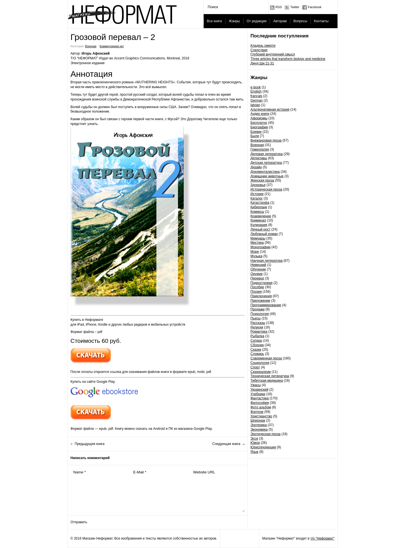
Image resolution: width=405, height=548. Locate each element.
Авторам (280, 21)
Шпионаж (258, 420)
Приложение (260, 301)
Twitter (294, 7)
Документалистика (265, 172)
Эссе (254, 438)
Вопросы (300, 21)
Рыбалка (257, 336)
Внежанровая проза (266, 140)
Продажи (258, 309)
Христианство (261, 416)
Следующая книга (226, 444)
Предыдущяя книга (90, 444)
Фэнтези (257, 412)
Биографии (259, 127)
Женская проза (262, 180)
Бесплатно (259, 123)
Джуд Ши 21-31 (262, 63)
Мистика (257, 243)
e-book (256, 87)
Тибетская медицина (267, 381)
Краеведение (261, 216)
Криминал (258, 220)
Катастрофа (260, 203)
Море (255, 252)
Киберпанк (259, 207)
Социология (260, 363)
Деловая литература (267, 154)
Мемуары (258, 238)
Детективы (259, 158)
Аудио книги (260, 114)
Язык (254, 452)
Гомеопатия (260, 149)
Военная (257, 145)
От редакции (256, 21)
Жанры (234, 21)
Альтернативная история (270, 109)
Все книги (214, 21)
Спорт (255, 367)
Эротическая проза (266, 434)
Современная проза (266, 358)
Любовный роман (264, 234)
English (256, 91)
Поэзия (256, 292)
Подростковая (262, 283)
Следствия (259, 50)
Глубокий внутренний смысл (273, 54)
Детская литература (266, 163)
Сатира (256, 341)
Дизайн (256, 167)
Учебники (258, 394)
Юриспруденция (263, 447)
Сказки (256, 350)
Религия (257, 327)
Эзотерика (259, 425)
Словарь (257, 354)
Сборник (257, 345)
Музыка (256, 256)
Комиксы (257, 212)
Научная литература (267, 261)
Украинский (260, 390)
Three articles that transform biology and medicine (288, 59)
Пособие (257, 287)
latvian (255, 105)
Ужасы (256, 385)
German (257, 100)
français (256, 96)
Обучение (258, 269)
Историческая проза (266, 189)
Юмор (255, 443)
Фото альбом (261, 407)
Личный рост (261, 229)
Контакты (321, 21)
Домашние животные (267, 176)
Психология (260, 314)
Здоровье (258, 185)
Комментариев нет (112, 46)
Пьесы (256, 318)
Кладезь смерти (263, 46)
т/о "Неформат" (322, 538)
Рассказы (258, 323)
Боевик (256, 132)
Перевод (257, 278)
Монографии (261, 247)
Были (255, 136)
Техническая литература (270, 376)
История (257, 194)
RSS (279, 7)
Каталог (257, 198)
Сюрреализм (261, 372)
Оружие (257, 274)
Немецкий (258, 265)
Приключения (261, 296)
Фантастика (260, 398)
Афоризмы (259, 118)
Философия (260, 403)
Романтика (259, 332)
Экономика (259, 429)
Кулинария (259, 225)
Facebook (314, 7)
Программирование (266, 305)
